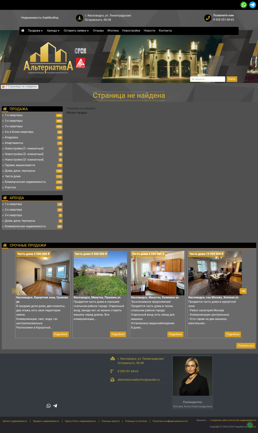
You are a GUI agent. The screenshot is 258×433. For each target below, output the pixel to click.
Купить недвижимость (15, 421)
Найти (232, 79)
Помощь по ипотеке (136, 421)
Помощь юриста (111, 421)
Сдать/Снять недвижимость (80, 421)
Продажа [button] (35, 30)
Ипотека (113, 30)
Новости (149, 30)
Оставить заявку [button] (76, 30)
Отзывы (98, 30)
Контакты (165, 30)
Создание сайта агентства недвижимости (233, 420)
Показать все (246, 345)
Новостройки (131, 30)
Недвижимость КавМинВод (39, 17)
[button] (243, 291)
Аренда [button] (53, 30)
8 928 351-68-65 (223, 19)
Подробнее (60, 334)
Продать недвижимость (46, 421)
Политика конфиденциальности (170, 421)
